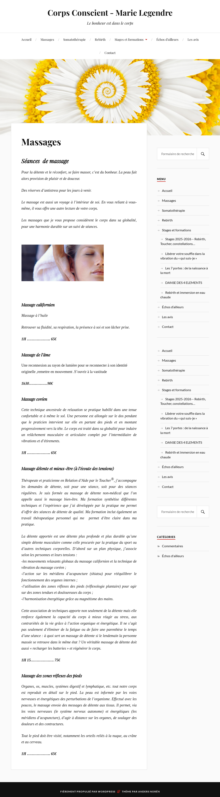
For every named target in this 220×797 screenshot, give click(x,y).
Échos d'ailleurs (173, 556)
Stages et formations (129, 39)
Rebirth (100, 39)
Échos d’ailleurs (167, 39)
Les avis (193, 39)
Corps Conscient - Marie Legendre (110, 12)
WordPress (106, 791)
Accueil (26, 39)
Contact (110, 52)
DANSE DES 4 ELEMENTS (183, 282)
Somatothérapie (74, 39)
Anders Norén (149, 791)
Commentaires (172, 546)
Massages (47, 39)
